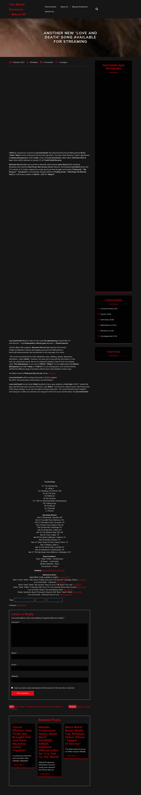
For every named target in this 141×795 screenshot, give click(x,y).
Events (103, 314)
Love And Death (54, 600)
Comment (15, 622)
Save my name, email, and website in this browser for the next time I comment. (44, 688)
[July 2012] (77, 585)
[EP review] (60, 582)
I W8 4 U (40, 600)
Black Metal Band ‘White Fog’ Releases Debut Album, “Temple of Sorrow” (75, 735)
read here (52, 373)
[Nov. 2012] (81, 587)
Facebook (54, 570)
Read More (19, 765)
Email (14, 665)
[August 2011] (64, 577)
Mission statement (80, 7)
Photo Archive (50, 7)
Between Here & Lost (24, 600)
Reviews (104, 330)
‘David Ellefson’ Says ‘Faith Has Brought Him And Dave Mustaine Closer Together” (22, 738)
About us (64, 7)
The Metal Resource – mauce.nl (17, 9)
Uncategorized (106, 336)
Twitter (62, 570)
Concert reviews (107, 308)
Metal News (21, 605)
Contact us (49, 11)
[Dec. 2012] (77, 592)
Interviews (104, 319)
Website (46, 570)
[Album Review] (65, 595)
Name (14, 653)
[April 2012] (82, 580)
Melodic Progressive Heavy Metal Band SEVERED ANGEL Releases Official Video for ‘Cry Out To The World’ (49, 742)
